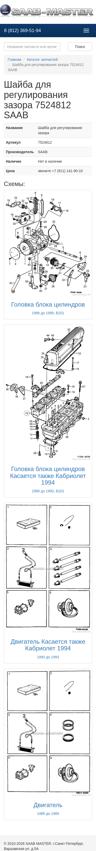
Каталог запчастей (42, 59)
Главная (14, 59)
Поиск (80, 47)
